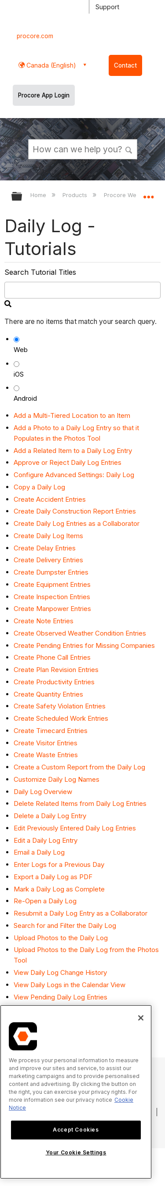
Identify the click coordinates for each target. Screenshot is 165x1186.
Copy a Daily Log (39, 487)
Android (25, 398)
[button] (129, 148)
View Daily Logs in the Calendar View (69, 985)
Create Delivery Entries (48, 560)
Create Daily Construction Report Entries (75, 511)
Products (75, 194)
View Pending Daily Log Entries (60, 997)
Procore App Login (44, 95)
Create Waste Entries (46, 755)
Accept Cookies (76, 1129)
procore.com (35, 36)
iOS (19, 374)
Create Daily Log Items (48, 536)
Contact (125, 65)
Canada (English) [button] (50, 65)
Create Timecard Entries (51, 730)
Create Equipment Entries (52, 584)
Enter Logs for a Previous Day (59, 864)
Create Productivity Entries (54, 682)
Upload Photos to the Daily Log (61, 938)
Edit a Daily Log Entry (45, 840)
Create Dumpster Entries (51, 572)
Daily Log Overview (43, 791)
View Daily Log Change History (60, 972)
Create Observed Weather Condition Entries (80, 633)
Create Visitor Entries (45, 743)
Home (39, 194)
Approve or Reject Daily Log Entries (67, 462)
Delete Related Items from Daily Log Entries (80, 803)
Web (21, 349)
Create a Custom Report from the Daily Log (79, 767)
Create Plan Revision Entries (56, 669)
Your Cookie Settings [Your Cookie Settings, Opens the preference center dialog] (76, 1152)
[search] (82, 290)
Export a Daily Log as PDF (53, 877)
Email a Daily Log (39, 852)
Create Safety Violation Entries (60, 706)
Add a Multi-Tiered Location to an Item (72, 415)
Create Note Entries (43, 621)
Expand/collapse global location (148, 193)
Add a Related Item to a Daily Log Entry (73, 450)
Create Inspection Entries (52, 597)
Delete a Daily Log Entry (50, 816)
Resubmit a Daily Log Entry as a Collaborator (80, 913)
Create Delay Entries (45, 548)
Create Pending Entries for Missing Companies (84, 645)
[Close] (140, 1018)
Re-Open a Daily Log (45, 901)
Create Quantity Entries (48, 694)
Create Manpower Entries (52, 608)
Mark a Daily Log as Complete (59, 889)
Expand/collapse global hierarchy (22, 196)
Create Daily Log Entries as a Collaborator (76, 523)
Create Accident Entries (50, 499)
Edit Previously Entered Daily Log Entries (75, 828)
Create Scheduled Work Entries (61, 718)
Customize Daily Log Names (56, 779)
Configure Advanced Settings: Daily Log (74, 475)
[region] (76, 1092)
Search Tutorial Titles (40, 272)
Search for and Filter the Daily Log (65, 925)
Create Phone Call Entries (52, 657)
